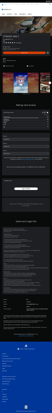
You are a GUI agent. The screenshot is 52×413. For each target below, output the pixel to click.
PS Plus (17, 4)
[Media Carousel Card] (21, 81)
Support (36, 4)
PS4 (13, 4)
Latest (3, 12)
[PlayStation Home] (2, 4)
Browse (30, 12)
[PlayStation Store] (6, 8)
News (28, 4)
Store (32, 4)
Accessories (22, 4)
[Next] (50, 81)
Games (6, 4)
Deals (15, 12)
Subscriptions (22, 12)
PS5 (9, 4)
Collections (9, 12)
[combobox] (26, 138)
